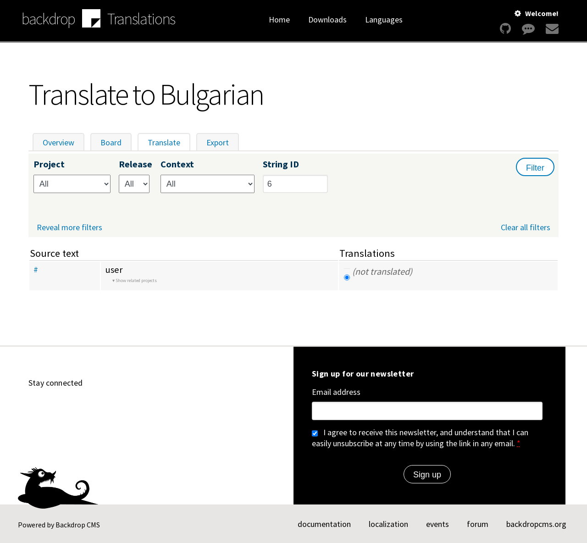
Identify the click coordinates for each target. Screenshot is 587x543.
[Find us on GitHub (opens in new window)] (34, 408)
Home (279, 19)
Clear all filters (525, 227)
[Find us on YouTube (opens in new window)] (56, 408)
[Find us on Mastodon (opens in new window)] (100, 408)
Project (49, 164)
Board (111, 142)
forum (477, 524)
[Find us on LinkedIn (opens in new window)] (78, 408)
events (437, 524)
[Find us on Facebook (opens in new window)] (144, 408)
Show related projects (136, 280)
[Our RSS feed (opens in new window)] (167, 408)
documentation (324, 524)
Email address (336, 392)
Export (217, 142)
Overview (58, 142)
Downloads (327, 19)
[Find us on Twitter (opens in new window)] (122, 408)
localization (388, 524)
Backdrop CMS (77, 524)
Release (135, 164)
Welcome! (542, 13)
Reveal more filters (69, 227)
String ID (281, 164)
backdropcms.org (536, 524)
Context (177, 164)
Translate (169, 142)
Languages (384, 19)
